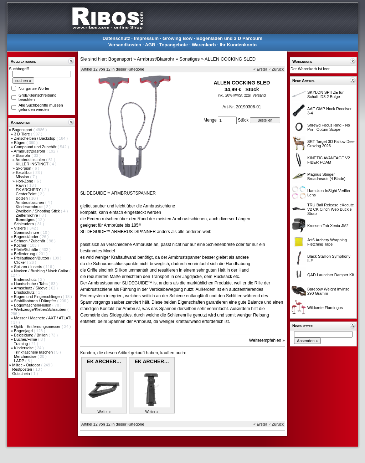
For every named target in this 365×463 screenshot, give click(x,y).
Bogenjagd (24, 331)
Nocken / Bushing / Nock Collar (41, 271)
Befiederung (25, 254)
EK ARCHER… (104, 361)
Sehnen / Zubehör (30, 241)
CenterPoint (26, 194)
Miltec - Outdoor (26, 365)
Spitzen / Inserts (28, 266)
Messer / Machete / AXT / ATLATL (43, 318)
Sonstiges (189, 59)
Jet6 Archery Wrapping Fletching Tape (327, 242)
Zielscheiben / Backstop (35, 138)
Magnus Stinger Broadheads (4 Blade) (326, 176)
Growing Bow (177, 38)
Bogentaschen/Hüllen (33, 305)
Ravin (21, 185)
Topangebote (173, 44)
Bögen (20, 142)
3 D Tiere (22, 134)
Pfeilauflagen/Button (32, 258)
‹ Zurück (276, 69)
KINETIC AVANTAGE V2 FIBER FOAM (328, 160)
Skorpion (24, 168)
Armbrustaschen (30, 202)
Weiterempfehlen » (267, 340)
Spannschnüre (27, 232)
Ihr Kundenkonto (238, 44)
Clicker (20, 262)
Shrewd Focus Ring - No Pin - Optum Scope (328, 127)
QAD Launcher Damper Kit (330, 275)
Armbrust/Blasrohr (30, 151)
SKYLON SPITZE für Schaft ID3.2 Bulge (325, 94)
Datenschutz (116, 38)
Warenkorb (204, 44)
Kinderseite (24, 348)
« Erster (260, 69)
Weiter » (103, 412)
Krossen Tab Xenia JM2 (328, 225)
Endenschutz (26, 279)
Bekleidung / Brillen (31, 335)
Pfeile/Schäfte (26, 249)
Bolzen (22, 198)
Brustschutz (25, 292)
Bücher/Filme (26, 339)
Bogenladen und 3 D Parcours (229, 38)
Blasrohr (23, 155)
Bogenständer (27, 237)
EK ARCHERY (29, 189)
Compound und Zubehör (35, 147)
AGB (150, 44)
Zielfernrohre (27, 215)
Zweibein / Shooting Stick (38, 211)
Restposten (22, 369)
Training (21, 343)
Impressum (146, 38)
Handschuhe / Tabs (31, 284)
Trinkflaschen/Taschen (34, 352)
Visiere (20, 228)
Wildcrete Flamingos (325, 307)
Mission (23, 177)
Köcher (20, 245)
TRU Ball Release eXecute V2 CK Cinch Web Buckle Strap (330, 209)
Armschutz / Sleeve (31, 288)
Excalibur (24, 172)
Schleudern (24, 224)
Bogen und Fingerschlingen (38, 296)
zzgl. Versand (255, 95)
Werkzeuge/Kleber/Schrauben (40, 309)
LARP (19, 361)
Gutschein (21, 373)
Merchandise (25, 356)
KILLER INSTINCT (33, 164)
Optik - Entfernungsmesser (38, 326)
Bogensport (22, 130)
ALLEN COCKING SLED (230, 59)
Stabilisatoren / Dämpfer (35, 301)
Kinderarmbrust (29, 207)
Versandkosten (125, 44)
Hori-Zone (25, 181)
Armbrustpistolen (31, 160)
